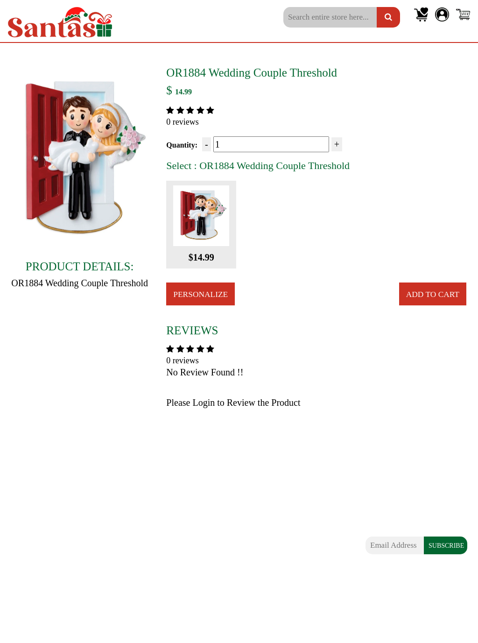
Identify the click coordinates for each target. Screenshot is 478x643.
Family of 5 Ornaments (46, 552)
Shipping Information (163, 552)
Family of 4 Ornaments (46, 536)
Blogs (136, 505)
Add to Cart (431, 294)
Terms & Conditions (161, 583)
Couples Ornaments (40, 505)
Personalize (201, 294)
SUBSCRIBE (446, 546)
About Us (143, 520)
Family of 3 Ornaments (46, 520)
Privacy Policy (151, 567)
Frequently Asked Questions (174, 536)
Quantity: (181, 145)
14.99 (183, 92)
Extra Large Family (40, 567)
